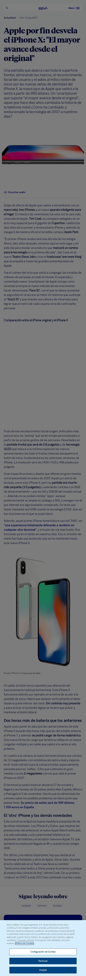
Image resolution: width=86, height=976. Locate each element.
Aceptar (43, 970)
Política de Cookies (24, 943)
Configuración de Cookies (43, 952)
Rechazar (43, 961)
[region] (43, 948)
